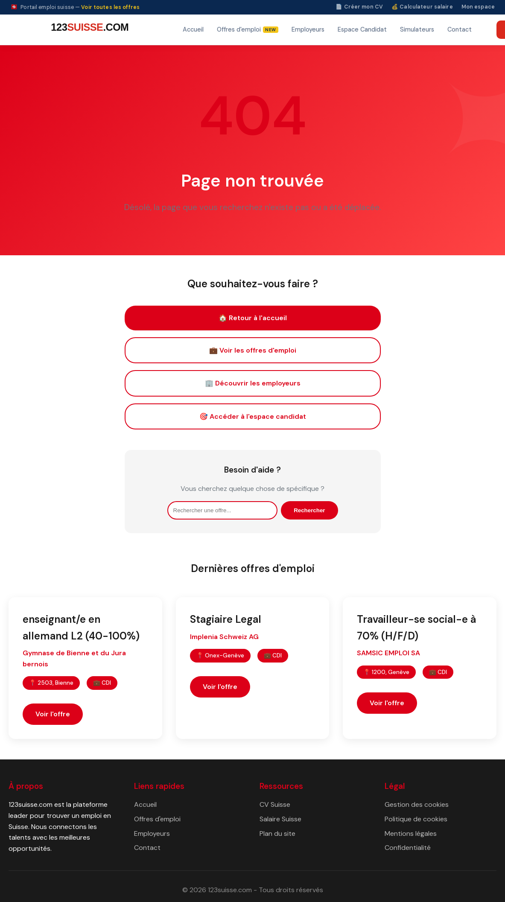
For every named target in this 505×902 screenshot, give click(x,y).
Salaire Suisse (280, 818)
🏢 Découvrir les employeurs (253, 383)
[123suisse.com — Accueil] (88, 29)
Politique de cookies (416, 818)
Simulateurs (417, 29)
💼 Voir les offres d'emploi (252, 350)
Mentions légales (411, 833)
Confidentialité (408, 847)
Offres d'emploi (157, 818)
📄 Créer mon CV (359, 6)
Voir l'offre (52, 713)
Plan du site (277, 833)
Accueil (193, 29)
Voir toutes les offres (110, 7)
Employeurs (308, 29)
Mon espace (478, 6)
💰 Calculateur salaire (422, 6)
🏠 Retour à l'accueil (253, 317)
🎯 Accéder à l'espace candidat (252, 416)
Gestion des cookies (417, 804)
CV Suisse (275, 804)
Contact (459, 29)
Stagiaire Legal (225, 619)
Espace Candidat (362, 29)
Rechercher (309, 510)
